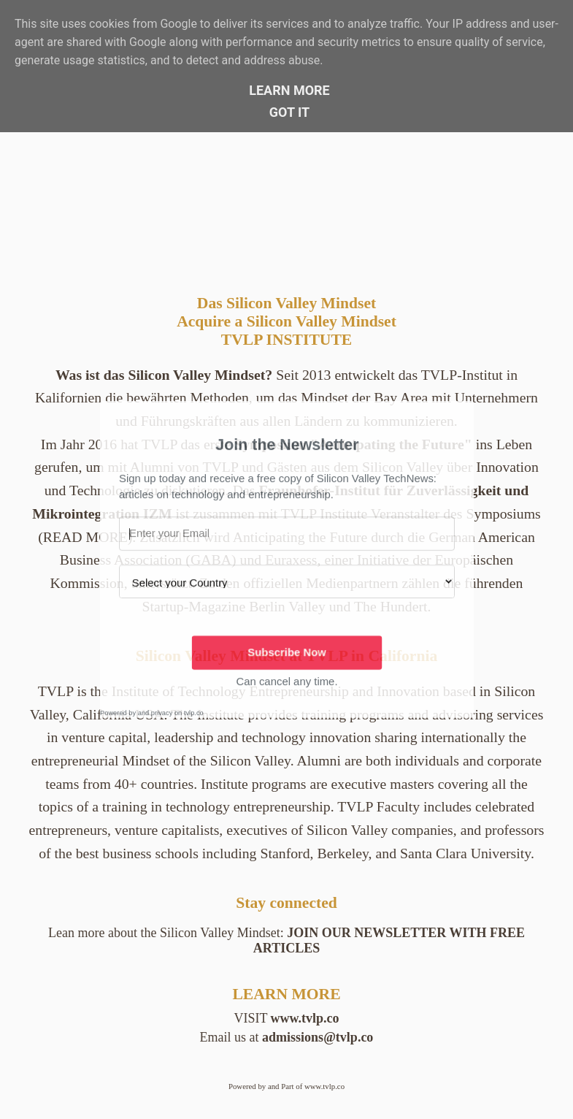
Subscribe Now (286, 652)
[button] (286, 445)
